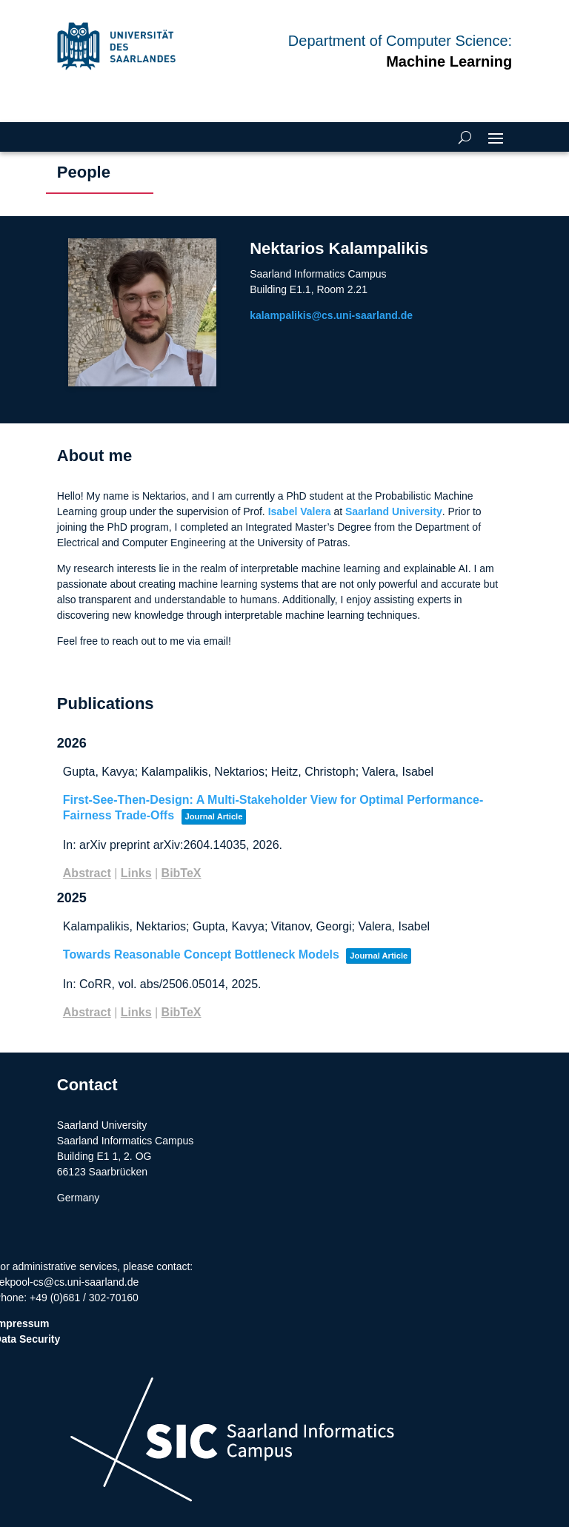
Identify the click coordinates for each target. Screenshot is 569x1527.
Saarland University (393, 511)
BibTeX (182, 873)
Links (136, 873)
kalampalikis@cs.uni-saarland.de (343, 315)
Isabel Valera (299, 511)
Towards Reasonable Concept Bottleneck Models (201, 954)
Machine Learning (449, 61)
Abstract (87, 873)
